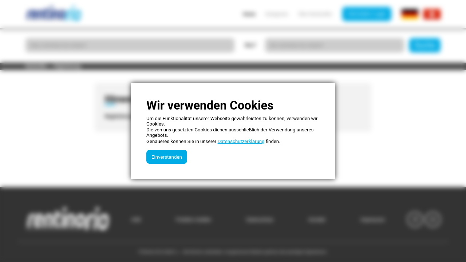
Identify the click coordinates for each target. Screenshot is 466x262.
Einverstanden (166, 157)
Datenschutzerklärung (241, 141)
